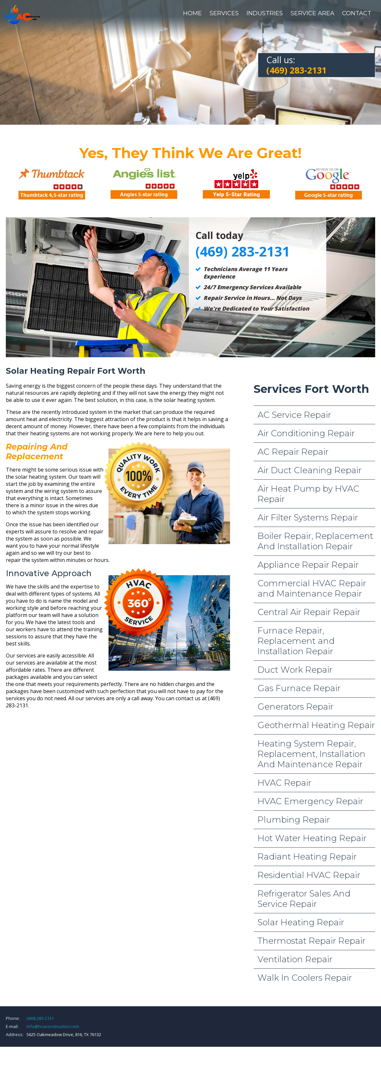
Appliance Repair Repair (308, 565)
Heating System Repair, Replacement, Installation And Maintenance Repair (311, 754)
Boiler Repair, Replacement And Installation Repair (315, 541)
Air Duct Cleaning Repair (310, 470)
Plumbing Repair (294, 820)
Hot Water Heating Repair (312, 838)
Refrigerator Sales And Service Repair (304, 898)
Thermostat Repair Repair (311, 941)
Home (192, 13)
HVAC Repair (284, 783)
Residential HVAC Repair (309, 875)
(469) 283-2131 (40, 1018)
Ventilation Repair (295, 959)
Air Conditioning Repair (306, 433)
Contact (356, 13)
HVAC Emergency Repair (310, 801)
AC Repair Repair (293, 452)
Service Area (312, 13)
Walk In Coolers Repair (305, 978)
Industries (265, 13)
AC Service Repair (294, 415)
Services (224, 13)
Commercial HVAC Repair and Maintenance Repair (312, 588)
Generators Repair (295, 707)
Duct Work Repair (295, 670)
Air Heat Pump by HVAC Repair (308, 494)
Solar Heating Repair (301, 922)
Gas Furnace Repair (299, 688)
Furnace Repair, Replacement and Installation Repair (296, 640)
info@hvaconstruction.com (53, 1026)
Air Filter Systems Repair (308, 517)
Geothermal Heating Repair (316, 725)
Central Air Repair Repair (309, 612)
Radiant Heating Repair (307, 856)
